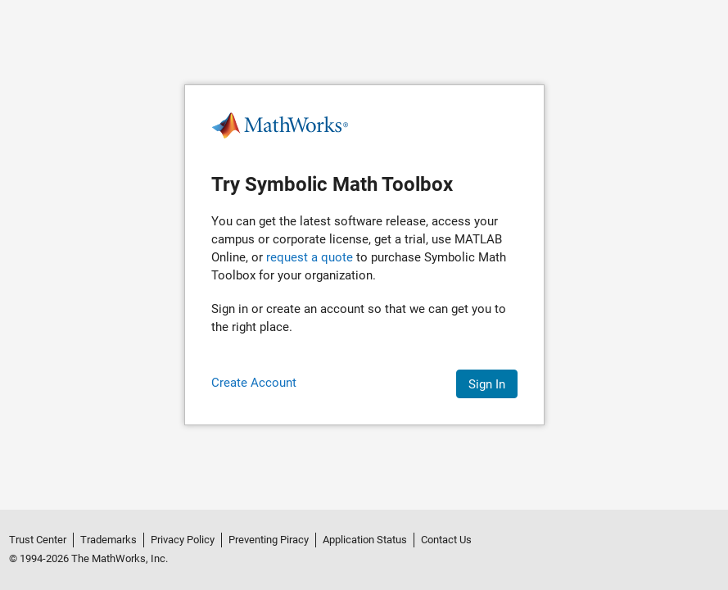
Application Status (365, 539)
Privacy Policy (183, 539)
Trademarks (108, 539)
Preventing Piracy (268, 539)
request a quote (309, 257)
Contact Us (446, 539)
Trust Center (37, 539)
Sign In (486, 384)
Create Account (253, 382)
